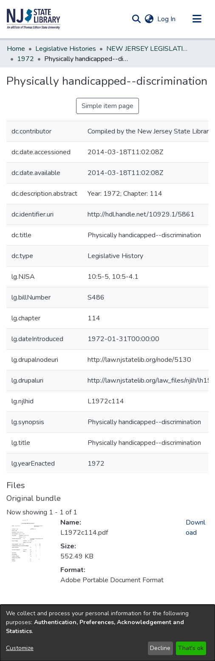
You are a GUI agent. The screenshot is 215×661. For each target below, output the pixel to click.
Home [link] (16, 48)
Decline (160, 648)
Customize (20, 648)
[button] (33, 19)
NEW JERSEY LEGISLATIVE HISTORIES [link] (148, 48)
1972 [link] (25, 59)
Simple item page (107, 106)
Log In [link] (166, 19)
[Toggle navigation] (197, 19)
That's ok (191, 648)
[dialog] (107, 633)
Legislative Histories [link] (65, 48)
